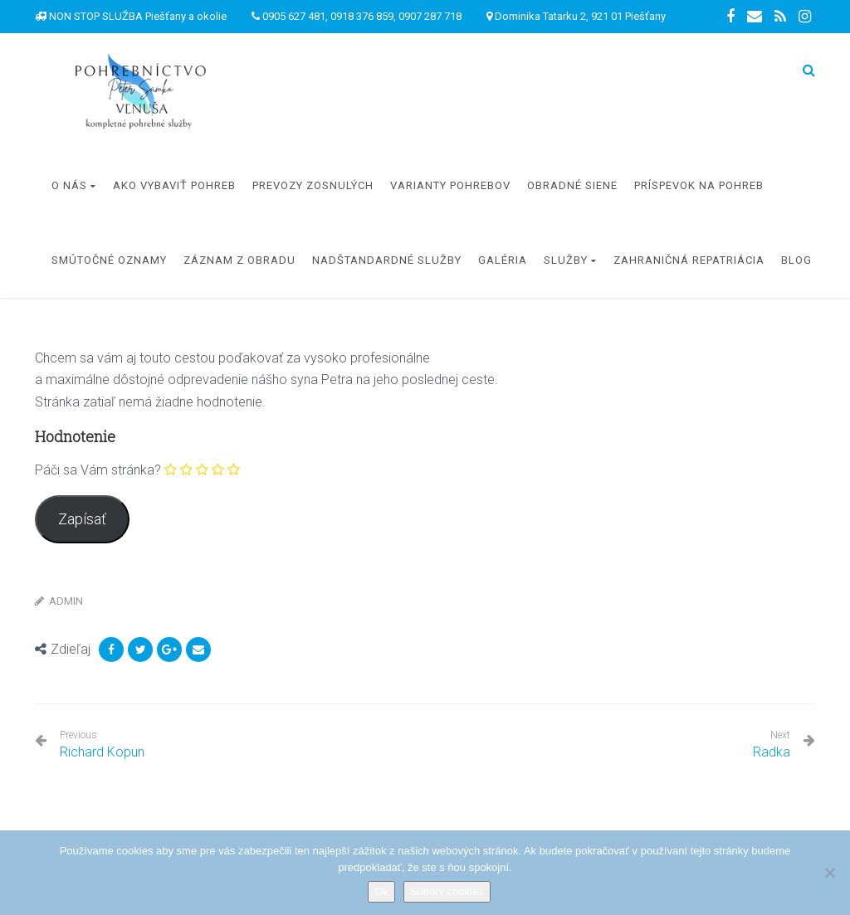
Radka (771, 752)
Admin (66, 601)
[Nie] (829, 872)
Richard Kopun (102, 744)
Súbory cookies (447, 891)
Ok (381, 891)
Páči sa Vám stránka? (98, 470)
